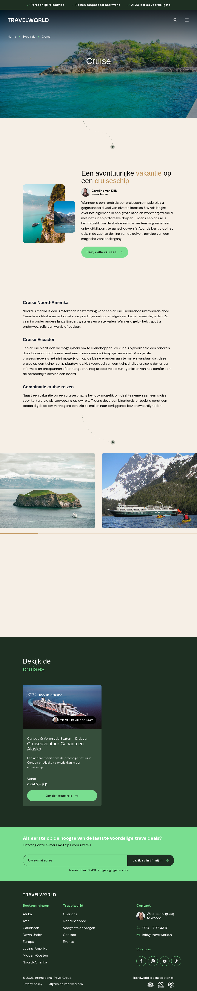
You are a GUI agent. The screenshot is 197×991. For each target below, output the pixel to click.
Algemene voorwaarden (66, 984)
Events (68, 941)
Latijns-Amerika (35, 948)
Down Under (32, 934)
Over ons (70, 914)
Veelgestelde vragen (79, 928)
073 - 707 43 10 (155, 928)
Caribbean (31, 928)
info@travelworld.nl (157, 934)
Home (12, 37)
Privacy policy (32, 984)
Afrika (27, 914)
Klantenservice (74, 921)
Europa (28, 941)
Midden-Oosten (35, 955)
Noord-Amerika (35, 962)
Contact (69, 934)
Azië (26, 921)
